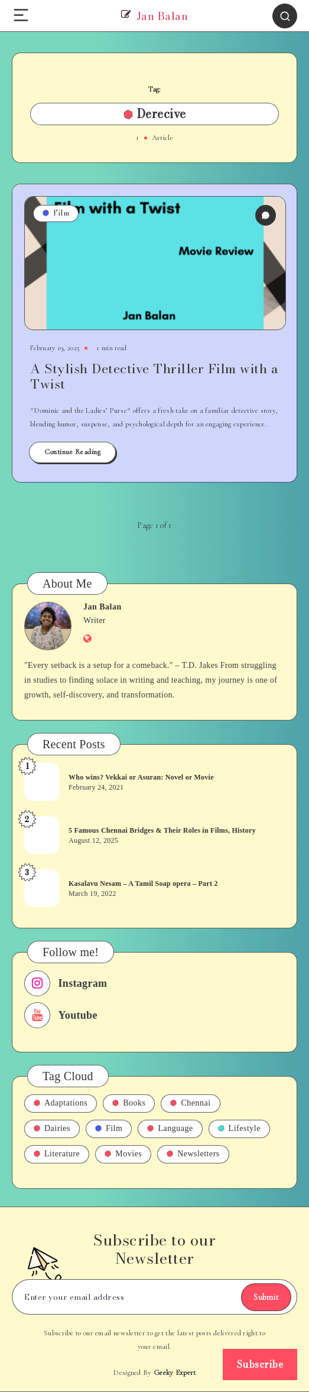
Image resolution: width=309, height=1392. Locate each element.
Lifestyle (239, 1128)
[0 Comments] (265, 215)
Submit (266, 1297)
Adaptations (60, 1102)
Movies (123, 1153)
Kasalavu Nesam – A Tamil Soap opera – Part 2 (143, 883)
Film (56, 213)
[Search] (284, 16)
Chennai (190, 1102)
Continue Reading (72, 452)
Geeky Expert (175, 1372)
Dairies (52, 1128)
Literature (57, 1153)
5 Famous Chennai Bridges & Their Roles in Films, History (162, 830)
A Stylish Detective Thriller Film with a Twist (154, 376)
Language (170, 1128)
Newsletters (193, 1153)
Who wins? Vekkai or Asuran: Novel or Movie (141, 777)
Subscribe (260, 1364)
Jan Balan (102, 606)
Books (128, 1102)
